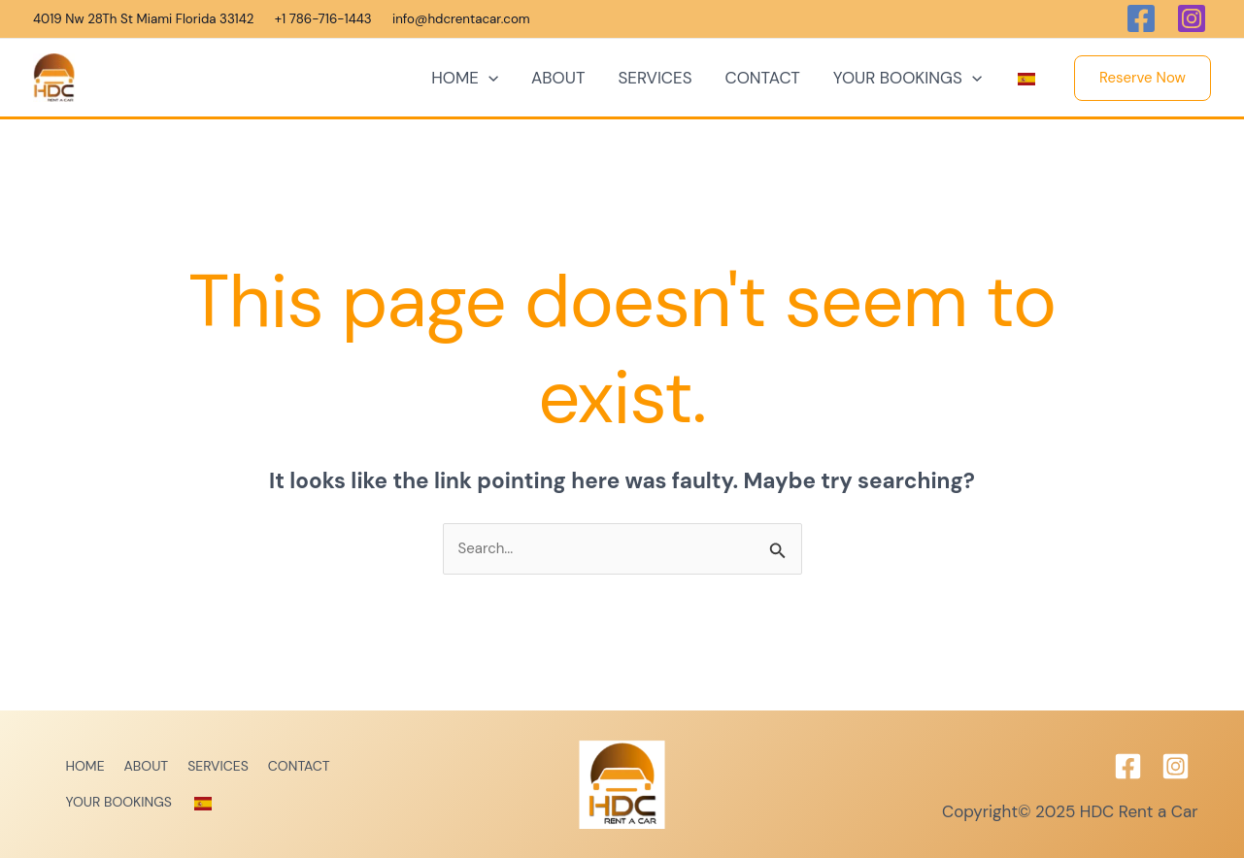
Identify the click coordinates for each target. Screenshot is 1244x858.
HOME (464, 77)
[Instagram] (1175, 766)
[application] (488, 77)
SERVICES (654, 77)
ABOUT (558, 77)
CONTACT (762, 77)
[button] (1142, 78)
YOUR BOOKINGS (907, 77)
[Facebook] (1128, 766)
